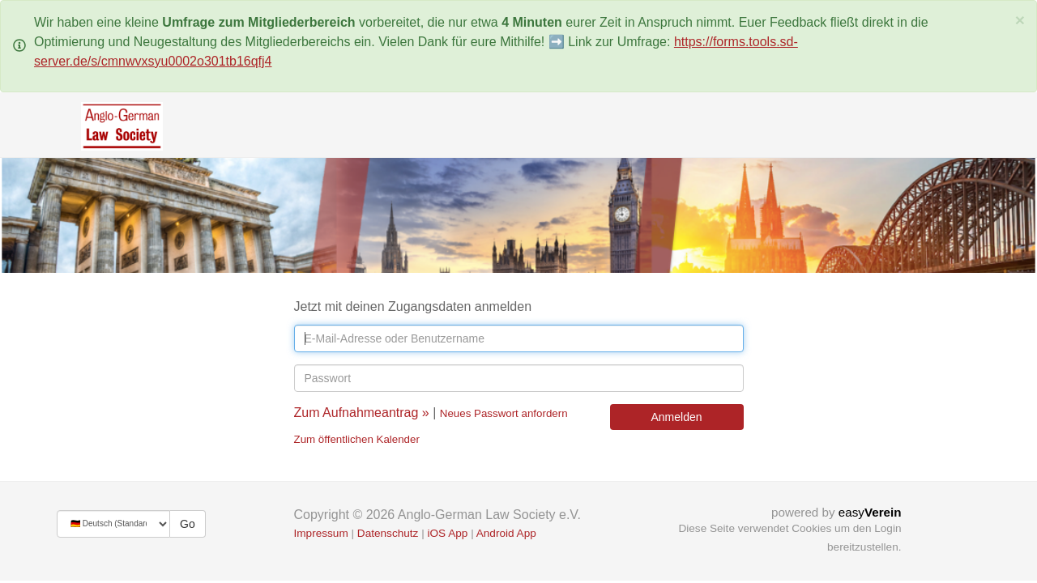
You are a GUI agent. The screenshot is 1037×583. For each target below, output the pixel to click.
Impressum (321, 533)
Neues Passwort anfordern (504, 413)
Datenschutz (388, 533)
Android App (506, 533)
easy (870, 512)
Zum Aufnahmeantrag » (361, 412)
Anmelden (676, 417)
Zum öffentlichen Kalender (357, 439)
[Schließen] (1020, 19)
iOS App (447, 533)
